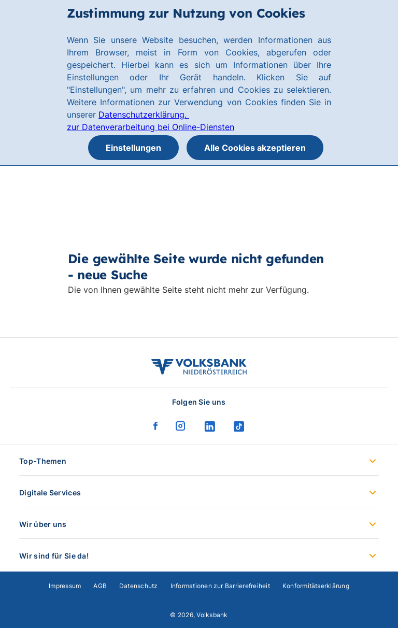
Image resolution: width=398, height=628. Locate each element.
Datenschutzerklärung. (143, 114)
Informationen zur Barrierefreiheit (220, 586)
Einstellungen (133, 147)
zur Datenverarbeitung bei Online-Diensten (150, 127)
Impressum (65, 586)
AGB (100, 586)
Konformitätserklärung (315, 586)
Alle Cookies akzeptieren (255, 147)
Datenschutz (138, 586)
